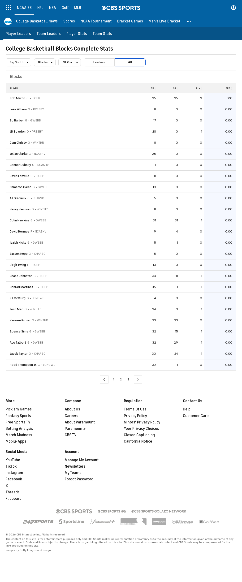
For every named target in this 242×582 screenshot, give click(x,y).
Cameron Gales (20, 187)
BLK (199, 88)
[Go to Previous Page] (104, 379)
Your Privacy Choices (141, 428)
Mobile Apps (16, 441)
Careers (71, 416)
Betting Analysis (19, 428)
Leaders (99, 62)
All (130, 62)
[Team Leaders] (49, 33)
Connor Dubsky (20, 165)
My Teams (73, 472)
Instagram (14, 472)
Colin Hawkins (19, 220)
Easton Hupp (19, 254)
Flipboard (14, 498)
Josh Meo (16, 309)
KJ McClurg (18, 298)
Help (186, 409)
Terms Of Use (135, 409)
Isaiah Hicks (18, 243)
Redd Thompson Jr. (23, 365)
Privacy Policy (135, 416)
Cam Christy (18, 143)
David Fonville (19, 176)
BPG (229, 88)
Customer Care (196, 416)
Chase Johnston (21, 276)
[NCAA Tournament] (96, 21)
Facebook (14, 479)
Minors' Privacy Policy (142, 422)
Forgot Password (79, 479)
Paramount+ (75, 428)
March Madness (19, 435)
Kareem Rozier (20, 320)
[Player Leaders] (18, 33)
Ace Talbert (18, 343)
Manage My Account (82, 460)
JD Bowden (18, 131)
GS (175, 88)
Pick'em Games (19, 409)
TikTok (11, 466)
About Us (72, 409)
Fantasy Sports (18, 416)
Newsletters (75, 466)
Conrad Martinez (21, 287)
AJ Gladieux (18, 198)
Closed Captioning (139, 435)
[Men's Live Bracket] (164, 21)
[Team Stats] (102, 33)
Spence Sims (19, 331)
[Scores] (69, 21)
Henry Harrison (20, 209)
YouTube (13, 460)
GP (153, 88)
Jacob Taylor (19, 354)
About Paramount (80, 422)
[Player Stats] (77, 33)
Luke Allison (18, 109)
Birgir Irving (18, 265)
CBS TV (71, 435)
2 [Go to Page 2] (121, 379)
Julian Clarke (19, 154)
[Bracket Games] (130, 21)
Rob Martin (17, 98)
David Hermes (19, 231)
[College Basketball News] (36, 21)
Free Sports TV (18, 422)
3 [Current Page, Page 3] (128, 379)
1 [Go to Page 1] (113, 379)
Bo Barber (17, 120)
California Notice (138, 441)
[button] (189, 21)
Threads (13, 492)
